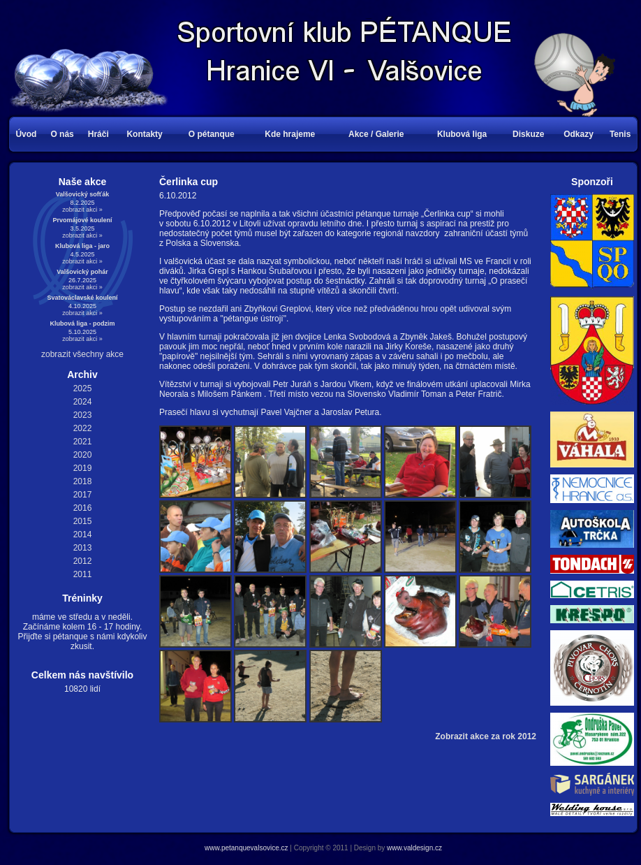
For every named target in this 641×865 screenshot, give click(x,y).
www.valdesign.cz (414, 848)
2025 (82, 388)
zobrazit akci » (82, 209)
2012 (82, 561)
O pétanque (212, 134)
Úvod (25, 134)
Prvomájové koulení (82, 220)
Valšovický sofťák (82, 194)
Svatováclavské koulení (82, 297)
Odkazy (578, 134)
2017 (82, 495)
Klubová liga (462, 134)
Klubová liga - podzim (82, 323)
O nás (61, 134)
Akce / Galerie (376, 134)
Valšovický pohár (82, 271)
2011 (82, 574)
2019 (82, 468)
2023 (82, 415)
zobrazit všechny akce (82, 354)
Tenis (620, 134)
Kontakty (144, 134)
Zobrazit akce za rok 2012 (485, 736)
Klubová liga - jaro (82, 245)
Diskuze (528, 134)
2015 (82, 521)
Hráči (98, 134)
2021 (82, 441)
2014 (82, 534)
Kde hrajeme (290, 134)
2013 (82, 548)
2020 (82, 455)
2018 (82, 481)
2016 (82, 508)
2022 (82, 428)
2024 (82, 402)
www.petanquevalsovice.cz (246, 848)
